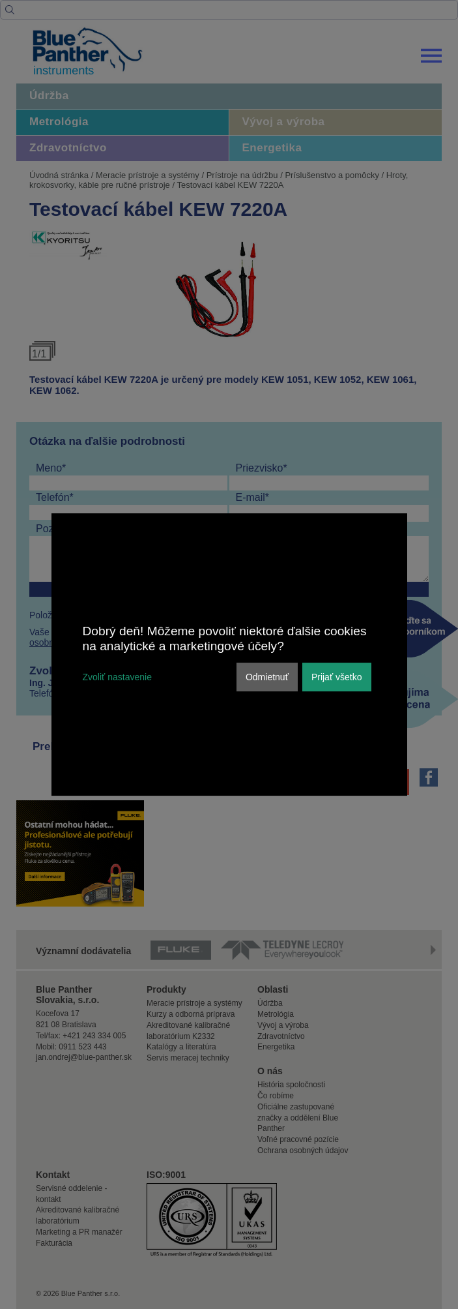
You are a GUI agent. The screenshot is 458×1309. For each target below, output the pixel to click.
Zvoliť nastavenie (117, 677)
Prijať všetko (336, 677)
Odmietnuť (267, 677)
